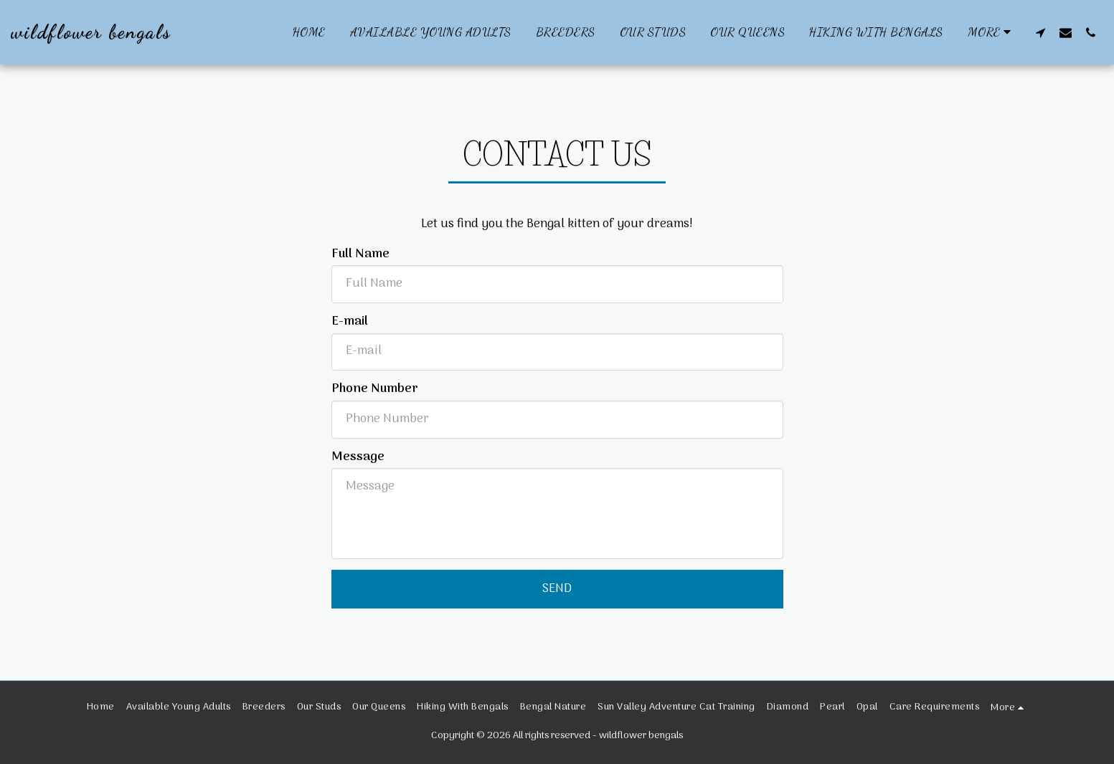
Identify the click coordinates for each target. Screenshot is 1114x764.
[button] (1040, 32)
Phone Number (374, 389)
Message (357, 457)
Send (557, 588)
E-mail (349, 322)
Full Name (360, 254)
